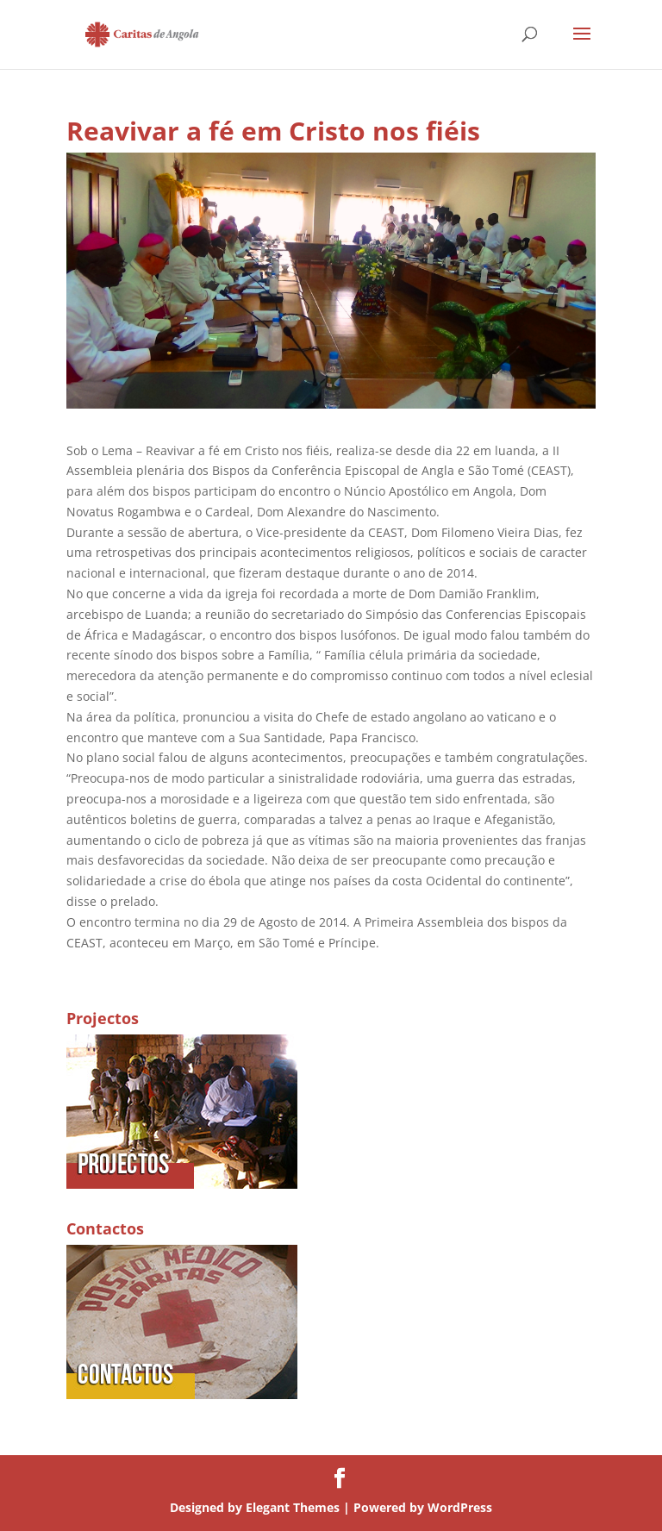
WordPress (460, 1507)
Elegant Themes (293, 1507)
